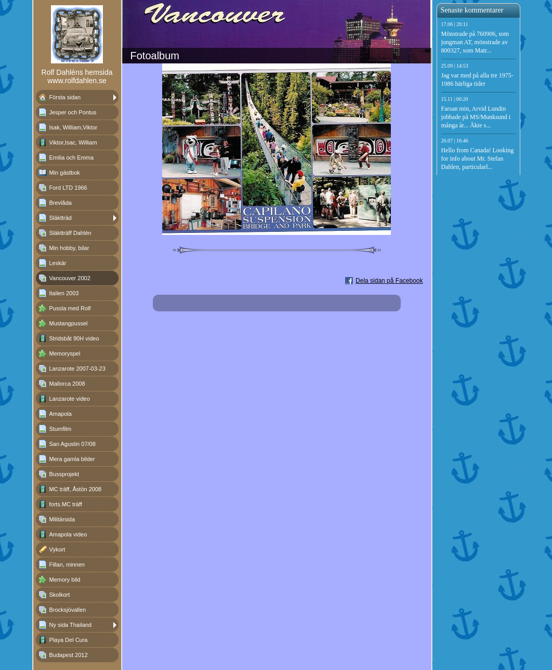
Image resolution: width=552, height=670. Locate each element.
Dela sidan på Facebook (389, 280)
